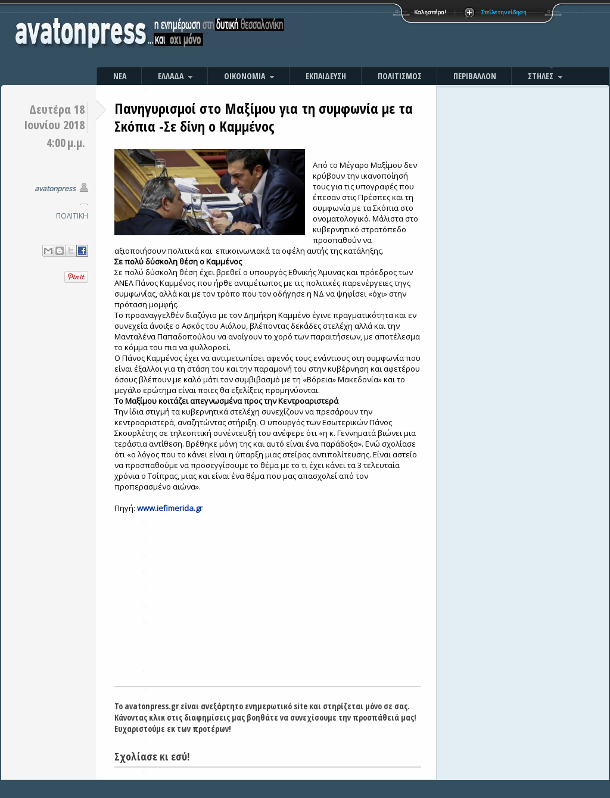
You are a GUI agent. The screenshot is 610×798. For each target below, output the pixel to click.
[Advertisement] (433, 36)
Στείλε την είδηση (504, 12)
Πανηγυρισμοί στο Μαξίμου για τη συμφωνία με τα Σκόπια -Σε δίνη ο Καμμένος (263, 117)
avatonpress (55, 188)
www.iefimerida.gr (170, 508)
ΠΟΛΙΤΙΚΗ (72, 216)
